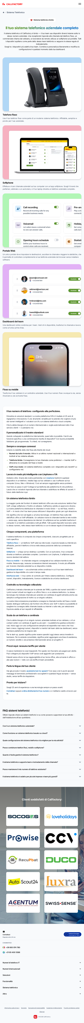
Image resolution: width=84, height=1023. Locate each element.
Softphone (11, 552)
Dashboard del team (15, 569)
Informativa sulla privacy (12, 1008)
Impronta (24, 1008)
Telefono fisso (12, 543)
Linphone (50, 478)
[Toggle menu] (79, 3)
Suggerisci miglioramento (54, 1008)
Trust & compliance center (71, 1008)
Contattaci (11, 691)
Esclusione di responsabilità (36, 1008)
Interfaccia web (13, 576)
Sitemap (42, 1012)
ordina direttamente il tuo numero (35, 691)
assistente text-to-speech (37, 671)
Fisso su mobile (13, 561)
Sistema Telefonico (16, 12)
